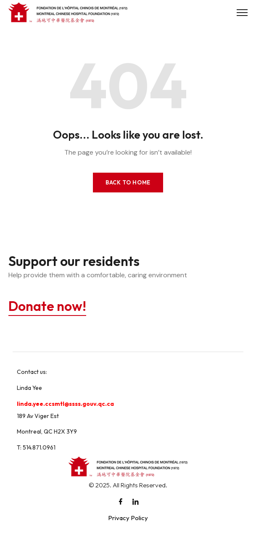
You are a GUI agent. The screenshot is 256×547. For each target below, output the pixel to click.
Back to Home (128, 182)
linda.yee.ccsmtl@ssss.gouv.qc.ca (65, 404)
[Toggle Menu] (242, 12)
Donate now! (47, 305)
